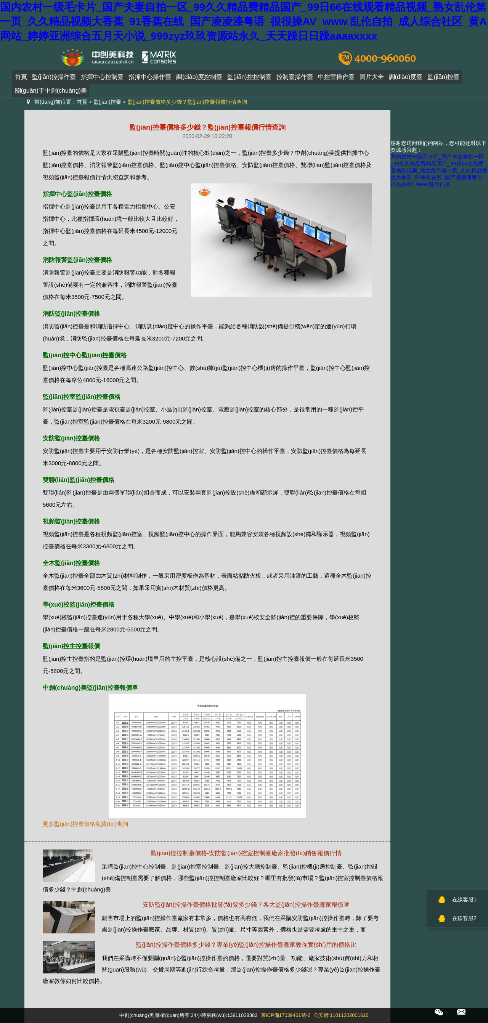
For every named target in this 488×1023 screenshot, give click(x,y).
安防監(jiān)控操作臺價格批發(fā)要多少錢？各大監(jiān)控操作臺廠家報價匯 (246, 904)
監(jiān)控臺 (443, 79)
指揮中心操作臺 (149, 79)
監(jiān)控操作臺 (54, 79)
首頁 (21, 79)
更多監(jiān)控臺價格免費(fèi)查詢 (85, 824)
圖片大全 (372, 79)
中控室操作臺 (336, 79)
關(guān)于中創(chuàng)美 (51, 93)
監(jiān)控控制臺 (249, 79)
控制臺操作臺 (294, 79)
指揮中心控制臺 (102, 79)
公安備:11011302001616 (341, 1015)
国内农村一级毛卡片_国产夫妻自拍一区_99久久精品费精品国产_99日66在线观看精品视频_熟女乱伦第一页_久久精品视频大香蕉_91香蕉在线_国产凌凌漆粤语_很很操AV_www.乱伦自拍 (438, 170)
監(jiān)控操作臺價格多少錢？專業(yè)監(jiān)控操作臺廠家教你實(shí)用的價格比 (246, 944)
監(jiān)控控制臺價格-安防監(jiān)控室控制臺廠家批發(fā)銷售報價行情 (246, 853)
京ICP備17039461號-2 (285, 1015)
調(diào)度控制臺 (199, 79)
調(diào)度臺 (406, 79)
